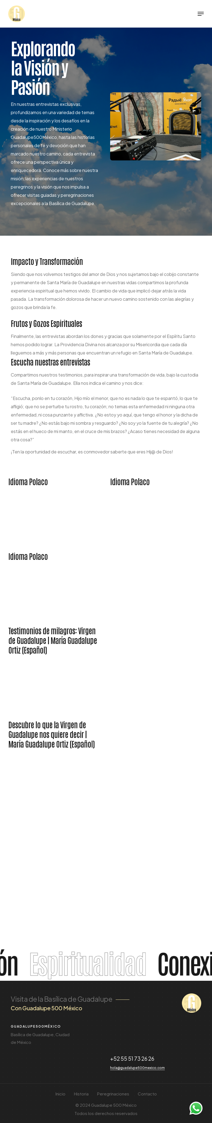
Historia (81, 1093)
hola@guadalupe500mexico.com (137, 1068)
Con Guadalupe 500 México (46, 1007)
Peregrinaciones (113, 1093)
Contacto (147, 1093)
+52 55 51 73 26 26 (132, 1058)
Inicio (60, 1093)
